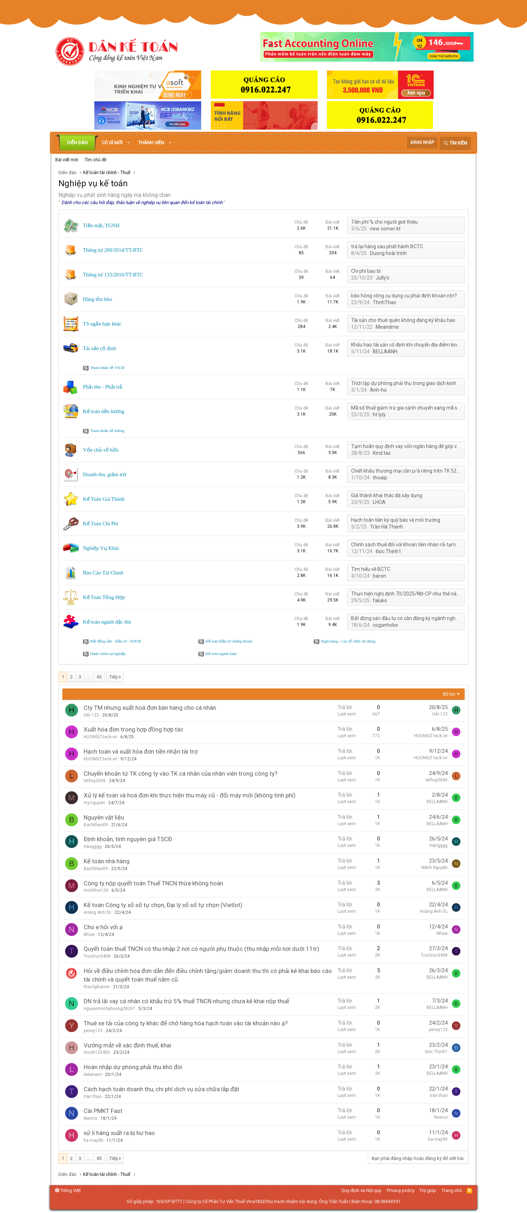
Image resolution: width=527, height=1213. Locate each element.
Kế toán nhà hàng (107, 861)
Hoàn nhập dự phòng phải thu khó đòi (133, 1067)
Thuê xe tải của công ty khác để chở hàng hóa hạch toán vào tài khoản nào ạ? (186, 1023)
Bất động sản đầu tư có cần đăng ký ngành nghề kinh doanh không (425, 618)
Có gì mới (112, 142)
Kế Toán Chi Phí (100, 523)
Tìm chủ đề (95, 159)
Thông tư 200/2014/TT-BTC (113, 250)
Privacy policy (400, 1190)
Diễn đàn (77, 142)
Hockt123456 (97, 1052)
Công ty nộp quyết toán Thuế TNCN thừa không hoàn (153, 883)
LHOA (379, 502)
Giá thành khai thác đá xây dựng (386, 495)
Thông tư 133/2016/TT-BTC (113, 274)
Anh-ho (378, 390)
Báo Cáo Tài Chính (103, 573)
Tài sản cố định (99, 348)
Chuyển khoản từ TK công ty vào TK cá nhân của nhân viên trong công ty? (180, 773)
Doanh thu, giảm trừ (104, 474)
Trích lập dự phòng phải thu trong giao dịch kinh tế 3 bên (413, 383)
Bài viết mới (66, 159)
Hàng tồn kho (97, 299)
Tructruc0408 (97, 956)
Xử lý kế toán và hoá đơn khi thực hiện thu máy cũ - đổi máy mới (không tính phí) (190, 795)
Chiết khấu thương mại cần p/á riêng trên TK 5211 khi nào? (416, 471)
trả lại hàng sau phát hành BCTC (387, 246)
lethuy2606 (95, 780)
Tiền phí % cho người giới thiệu (384, 222)
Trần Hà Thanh (386, 527)
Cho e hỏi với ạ (103, 927)
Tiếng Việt (68, 1190)
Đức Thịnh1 (388, 551)
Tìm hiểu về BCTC (370, 569)
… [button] (88, 677)
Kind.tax (382, 453)
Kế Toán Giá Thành (104, 499)
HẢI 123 (91, 715)
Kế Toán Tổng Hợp (104, 597)
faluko (380, 600)
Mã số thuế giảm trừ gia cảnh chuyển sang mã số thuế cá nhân (420, 408)
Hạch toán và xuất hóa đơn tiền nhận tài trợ (141, 751)
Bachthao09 (96, 824)
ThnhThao (384, 302)
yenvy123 (93, 1030)
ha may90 (93, 1140)
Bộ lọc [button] (449, 694)
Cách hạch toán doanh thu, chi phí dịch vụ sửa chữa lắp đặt (161, 1089)
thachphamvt (97, 986)
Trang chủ (452, 1190)
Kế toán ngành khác (221, 653)
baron (379, 576)
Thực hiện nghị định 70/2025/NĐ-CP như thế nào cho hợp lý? (418, 594)
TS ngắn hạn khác (102, 324)
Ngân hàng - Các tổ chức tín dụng (348, 641)
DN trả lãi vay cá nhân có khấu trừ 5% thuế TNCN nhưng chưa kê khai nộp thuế (186, 1001)
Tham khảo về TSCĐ (107, 367)
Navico (90, 1118)
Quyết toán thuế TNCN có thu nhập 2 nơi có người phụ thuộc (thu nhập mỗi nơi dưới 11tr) (201, 948)
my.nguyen (94, 802)
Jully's (382, 278)
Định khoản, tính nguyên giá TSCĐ (128, 839)
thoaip (380, 477)
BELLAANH (385, 351)
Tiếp (113, 677)
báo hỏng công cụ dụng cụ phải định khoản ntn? (404, 295)
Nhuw (89, 934)
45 (98, 677)
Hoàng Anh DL (97, 912)
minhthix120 (96, 890)
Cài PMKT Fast (103, 1110)
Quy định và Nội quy (361, 1190)
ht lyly (379, 414)
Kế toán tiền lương (103, 411)
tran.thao (92, 1096)
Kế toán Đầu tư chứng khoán (228, 641)
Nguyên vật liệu (104, 817)
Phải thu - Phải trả (102, 387)
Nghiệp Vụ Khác (101, 548)
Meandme (387, 327)
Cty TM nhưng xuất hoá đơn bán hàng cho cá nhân (150, 707)
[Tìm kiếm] (455, 143)
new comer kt (385, 228)
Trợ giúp (427, 1190)
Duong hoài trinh (388, 253)
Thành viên (151, 142)
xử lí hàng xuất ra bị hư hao (119, 1132)
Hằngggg (92, 846)
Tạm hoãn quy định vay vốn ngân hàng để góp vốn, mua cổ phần (422, 446)
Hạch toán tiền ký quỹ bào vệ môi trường (395, 520)
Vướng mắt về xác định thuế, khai (127, 1045)
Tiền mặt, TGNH (101, 225)
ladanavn (93, 1074)
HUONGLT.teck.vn (100, 736)
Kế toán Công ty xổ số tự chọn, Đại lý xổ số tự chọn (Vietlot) (163, 905)
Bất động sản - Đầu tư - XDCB (115, 641)
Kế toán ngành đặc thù (107, 622)
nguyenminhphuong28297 (109, 1008)
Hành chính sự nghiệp (107, 653)
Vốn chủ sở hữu (101, 450)
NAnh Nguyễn (434, 867)
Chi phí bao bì (366, 271)
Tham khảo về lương (107, 430)
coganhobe (385, 625)
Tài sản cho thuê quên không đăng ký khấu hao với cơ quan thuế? (423, 320)
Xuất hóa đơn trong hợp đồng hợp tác (133, 729)
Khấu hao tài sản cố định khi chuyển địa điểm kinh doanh (413, 345)
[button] (128, 143)
